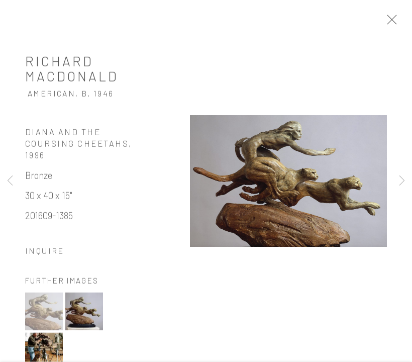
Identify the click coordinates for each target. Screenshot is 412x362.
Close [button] (389, 22)
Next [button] (402, 181)
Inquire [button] (44, 251)
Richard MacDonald (72, 69)
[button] (44, 312)
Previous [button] (10, 181)
